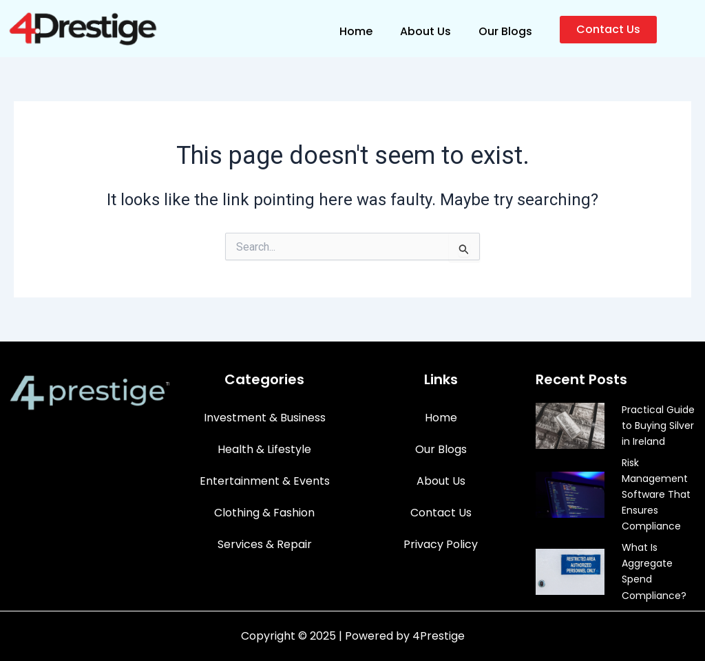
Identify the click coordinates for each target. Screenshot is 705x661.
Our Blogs (505, 31)
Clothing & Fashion (264, 513)
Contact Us (441, 513)
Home (355, 31)
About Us (425, 31)
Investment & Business (265, 418)
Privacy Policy (440, 544)
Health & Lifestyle (264, 449)
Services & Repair (265, 544)
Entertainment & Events (265, 481)
